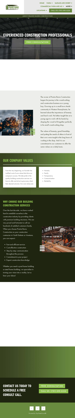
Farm (49, 3)
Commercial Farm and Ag (52, 6)
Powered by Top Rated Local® (37, 413)
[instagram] (37, 408)
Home (42, 3)
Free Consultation (37, 42)
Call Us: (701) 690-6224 (60, 10)
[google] (43, 408)
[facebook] (32, 408)
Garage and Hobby (63, 3)
